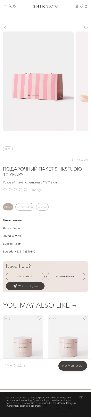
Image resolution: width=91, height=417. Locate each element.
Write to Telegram (25, 286)
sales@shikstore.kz (65, 276)
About (8, 207)
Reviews (42, 207)
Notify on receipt (72, 365)
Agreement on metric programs (24, 405)
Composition (25, 207)
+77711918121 (25, 276)
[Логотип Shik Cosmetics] (45, 6)
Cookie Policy (65, 403)
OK (81, 397)
